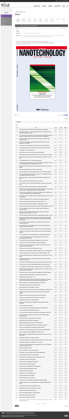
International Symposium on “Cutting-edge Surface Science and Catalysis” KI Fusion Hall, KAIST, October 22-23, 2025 (35, 132)
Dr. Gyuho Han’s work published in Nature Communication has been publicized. (34, 145)
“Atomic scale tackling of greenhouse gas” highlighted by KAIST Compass (33, 240)
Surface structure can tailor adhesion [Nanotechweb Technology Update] (33, 380)
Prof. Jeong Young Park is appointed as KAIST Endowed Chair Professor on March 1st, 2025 (35, 157)
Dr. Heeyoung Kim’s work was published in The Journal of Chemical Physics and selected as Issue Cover (34, 222)
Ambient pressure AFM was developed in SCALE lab (29, 287)
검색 (16, 406)
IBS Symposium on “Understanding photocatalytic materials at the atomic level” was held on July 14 (35, 335)
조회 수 (65, 127)
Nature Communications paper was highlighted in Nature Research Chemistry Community (33, 303)
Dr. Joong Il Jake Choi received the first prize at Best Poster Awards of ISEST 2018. (35, 312)
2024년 (23, 19)
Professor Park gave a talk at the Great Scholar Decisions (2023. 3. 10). (33, 201)
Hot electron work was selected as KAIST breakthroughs (30, 366)
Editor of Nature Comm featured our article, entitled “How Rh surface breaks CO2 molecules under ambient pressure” (34, 245)
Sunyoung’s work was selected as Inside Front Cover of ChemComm (32, 297)
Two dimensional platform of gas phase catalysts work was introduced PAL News (34, 147)
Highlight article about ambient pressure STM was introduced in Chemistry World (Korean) (34, 292)
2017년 (63, 19)
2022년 (35, 19)
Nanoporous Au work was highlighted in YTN (27, 373)
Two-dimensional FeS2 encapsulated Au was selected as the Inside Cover (33, 274)
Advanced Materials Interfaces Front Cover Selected (29, 354)
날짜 (61, 127)
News (2, 15)
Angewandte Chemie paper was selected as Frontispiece (30, 388)
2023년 (29, 19)
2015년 (17, 25)
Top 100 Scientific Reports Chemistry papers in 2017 (29, 310)
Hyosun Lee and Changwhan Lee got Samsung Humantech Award (31, 327)
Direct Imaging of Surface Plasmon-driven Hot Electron (29, 284)
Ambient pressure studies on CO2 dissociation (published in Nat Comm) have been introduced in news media (35, 259)
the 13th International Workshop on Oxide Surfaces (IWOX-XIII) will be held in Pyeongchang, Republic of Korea (33, 237)
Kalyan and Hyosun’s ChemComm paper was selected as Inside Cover (32, 295)
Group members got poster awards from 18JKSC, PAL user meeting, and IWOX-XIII (35, 228)
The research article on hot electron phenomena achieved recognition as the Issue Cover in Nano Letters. (36, 196)
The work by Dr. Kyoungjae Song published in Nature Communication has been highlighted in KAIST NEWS (34, 142)
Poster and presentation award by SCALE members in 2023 (30, 169)
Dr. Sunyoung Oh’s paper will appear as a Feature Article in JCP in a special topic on (35, 266)
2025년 (17, 19)
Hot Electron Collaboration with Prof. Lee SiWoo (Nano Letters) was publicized (34, 199)
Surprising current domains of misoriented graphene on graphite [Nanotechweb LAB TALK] (35, 383)
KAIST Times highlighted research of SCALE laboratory (29, 392)
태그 (18, 406)
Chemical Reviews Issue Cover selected (26, 375)
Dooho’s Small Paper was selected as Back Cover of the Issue (31, 180)
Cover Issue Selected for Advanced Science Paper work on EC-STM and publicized (35, 171)
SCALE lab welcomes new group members (27, 364)
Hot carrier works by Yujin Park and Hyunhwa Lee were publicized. (31, 152)
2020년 (46, 19)
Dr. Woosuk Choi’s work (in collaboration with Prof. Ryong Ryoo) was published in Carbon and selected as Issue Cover (34, 226)
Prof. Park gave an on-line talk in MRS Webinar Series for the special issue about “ (35, 264)
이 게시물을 (60, 115)
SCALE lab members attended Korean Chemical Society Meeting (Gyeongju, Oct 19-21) (36, 215)
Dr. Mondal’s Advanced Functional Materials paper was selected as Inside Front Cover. (35, 262)
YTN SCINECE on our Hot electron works (27, 150)
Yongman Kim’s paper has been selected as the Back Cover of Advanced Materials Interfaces (35, 232)
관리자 (17, 28)
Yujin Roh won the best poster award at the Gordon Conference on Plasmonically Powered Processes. (34, 139)
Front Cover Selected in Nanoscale (25, 305)
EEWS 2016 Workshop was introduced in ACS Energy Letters (30, 322)
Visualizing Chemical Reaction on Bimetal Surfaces (29, 299)
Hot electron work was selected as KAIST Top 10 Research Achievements (33, 325)
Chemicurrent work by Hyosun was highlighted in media (29, 385)
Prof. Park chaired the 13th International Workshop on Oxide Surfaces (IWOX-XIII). (34, 234)
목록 (66, 118)
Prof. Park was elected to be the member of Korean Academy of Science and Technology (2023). (34, 209)
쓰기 (66, 405)
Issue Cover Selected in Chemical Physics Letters (28, 350)
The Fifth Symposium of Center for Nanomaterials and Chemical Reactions (33, 307)
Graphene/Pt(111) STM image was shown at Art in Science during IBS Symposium (34, 329)
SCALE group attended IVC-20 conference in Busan (29, 337)
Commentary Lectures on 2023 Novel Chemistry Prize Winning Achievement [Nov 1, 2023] (35, 178)
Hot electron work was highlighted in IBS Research (28, 361)
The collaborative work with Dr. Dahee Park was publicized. (30, 160)
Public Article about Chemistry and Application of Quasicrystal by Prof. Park (33, 203)
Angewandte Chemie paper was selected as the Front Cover (30, 342)
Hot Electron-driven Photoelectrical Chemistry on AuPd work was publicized (33, 129)
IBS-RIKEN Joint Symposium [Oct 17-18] (27, 276)
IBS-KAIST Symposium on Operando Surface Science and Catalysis (32, 282)
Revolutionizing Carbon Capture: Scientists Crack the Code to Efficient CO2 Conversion (35, 154)
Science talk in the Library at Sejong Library (27, 359)
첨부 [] (17, 115)
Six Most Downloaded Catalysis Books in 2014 (28, 368)
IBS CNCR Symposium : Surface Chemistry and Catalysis (30, 318)
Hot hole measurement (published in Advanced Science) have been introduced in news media (35, 256)
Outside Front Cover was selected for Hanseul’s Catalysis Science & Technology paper (35, 250)
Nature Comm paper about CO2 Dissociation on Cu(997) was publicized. (33, 186)
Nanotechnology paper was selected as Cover (29, 25)
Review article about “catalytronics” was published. (29, 320)
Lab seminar (3, 21)
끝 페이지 (45, 403)
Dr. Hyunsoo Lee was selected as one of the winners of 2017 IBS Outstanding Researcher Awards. (34, 315)
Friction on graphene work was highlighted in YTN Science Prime (31, 331)
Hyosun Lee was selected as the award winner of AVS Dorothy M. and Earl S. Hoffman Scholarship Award (35, 400)
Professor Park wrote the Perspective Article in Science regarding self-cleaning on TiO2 (35, 289)
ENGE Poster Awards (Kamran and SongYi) (27, 395)
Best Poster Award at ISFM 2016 (25, 347)
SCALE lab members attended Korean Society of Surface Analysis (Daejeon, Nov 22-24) (36, 206)
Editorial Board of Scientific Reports (26, 370)
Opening (2, 24)
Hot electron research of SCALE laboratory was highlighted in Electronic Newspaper (35, 272)
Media (2, 18)
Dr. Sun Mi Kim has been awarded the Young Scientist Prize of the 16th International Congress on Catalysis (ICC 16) (35, 345)
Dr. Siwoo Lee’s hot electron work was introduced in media (30, 248)
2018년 (57, 19)
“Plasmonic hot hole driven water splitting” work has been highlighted (32, 242)
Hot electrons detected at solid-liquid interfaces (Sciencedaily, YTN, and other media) (35, 339)
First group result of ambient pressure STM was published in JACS (31, 357)
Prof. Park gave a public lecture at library (27, 397)
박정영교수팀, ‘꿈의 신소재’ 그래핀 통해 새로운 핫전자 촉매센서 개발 (32, 352)
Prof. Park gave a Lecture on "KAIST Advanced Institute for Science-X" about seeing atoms (35, 184)
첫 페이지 (38, 403)
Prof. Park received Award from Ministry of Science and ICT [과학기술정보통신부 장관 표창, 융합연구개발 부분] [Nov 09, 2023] (35, 174)
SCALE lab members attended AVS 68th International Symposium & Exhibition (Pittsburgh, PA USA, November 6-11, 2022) (34, 212)
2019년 (52, 19)
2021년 (40, 19)
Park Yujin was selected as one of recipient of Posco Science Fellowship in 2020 (34, 252)
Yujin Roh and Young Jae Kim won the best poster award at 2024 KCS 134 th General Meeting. (35, 166)
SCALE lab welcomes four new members (27, 377)
